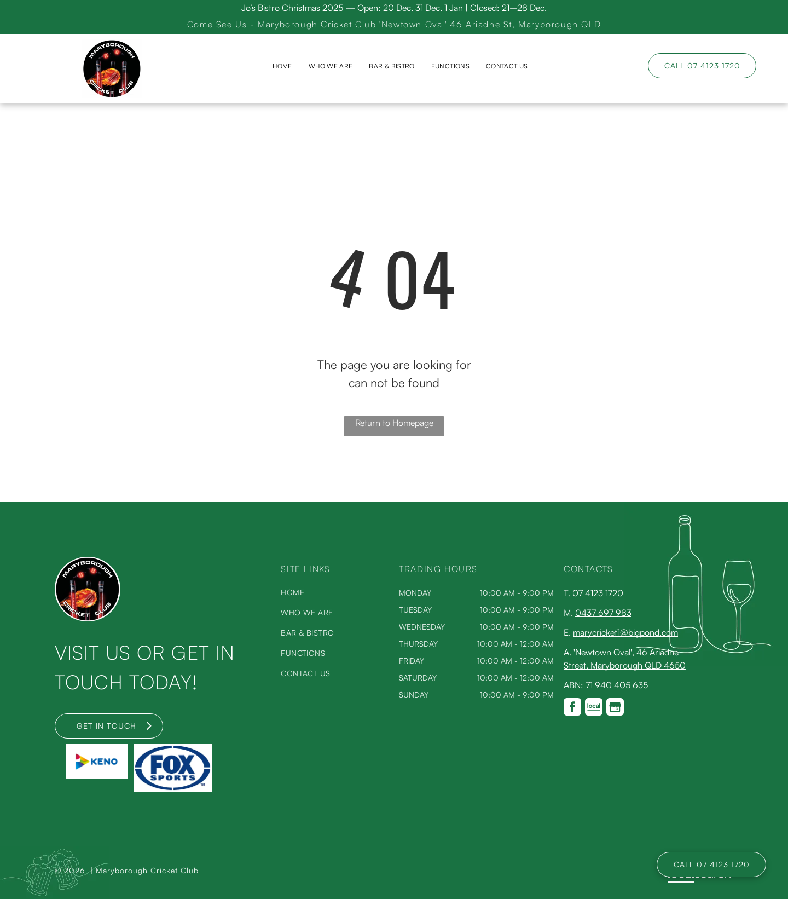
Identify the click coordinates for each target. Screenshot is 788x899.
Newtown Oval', (604, 652)
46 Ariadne (657, 652)
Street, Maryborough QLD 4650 (625, 665)
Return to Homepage (394, 422)
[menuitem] (282, 66)
